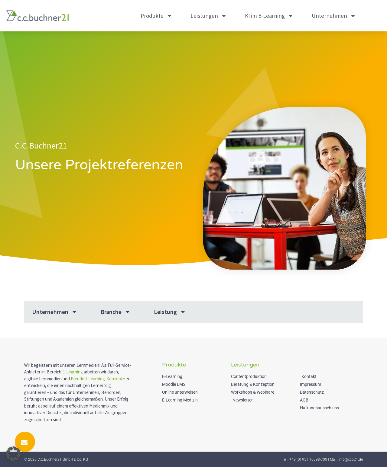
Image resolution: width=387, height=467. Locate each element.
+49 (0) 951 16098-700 (308, 459)
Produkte (156, 16)
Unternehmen (334, 16)
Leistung (170, 312)
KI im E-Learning (269, 16)
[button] (13, 453)
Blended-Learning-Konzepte (98, 379)
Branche (116, 312)
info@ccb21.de (350, 459)
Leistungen (208, 16)
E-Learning (72, 372)
